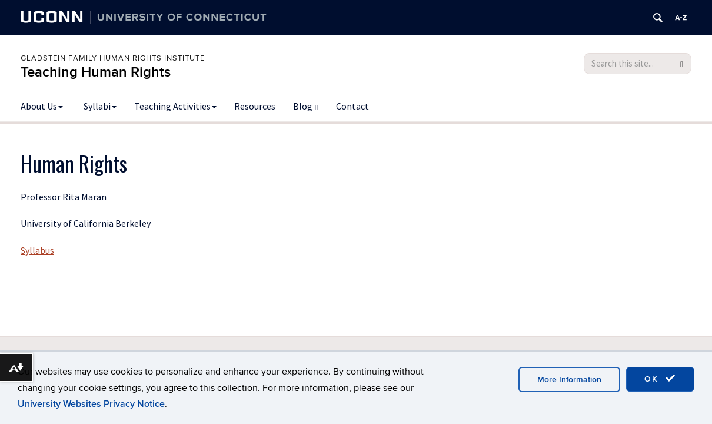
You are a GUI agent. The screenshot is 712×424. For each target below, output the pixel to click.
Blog (305, 106)
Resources (254, 106)
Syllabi (100, 106)
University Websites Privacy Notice (91, 404)
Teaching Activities (175, 106)
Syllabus (37, 250)
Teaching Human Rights (96, 72)
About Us (42, 106)
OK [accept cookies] (660, 378)
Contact (352, 106)
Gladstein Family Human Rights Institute (113, 58)
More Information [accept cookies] (569, 380)
